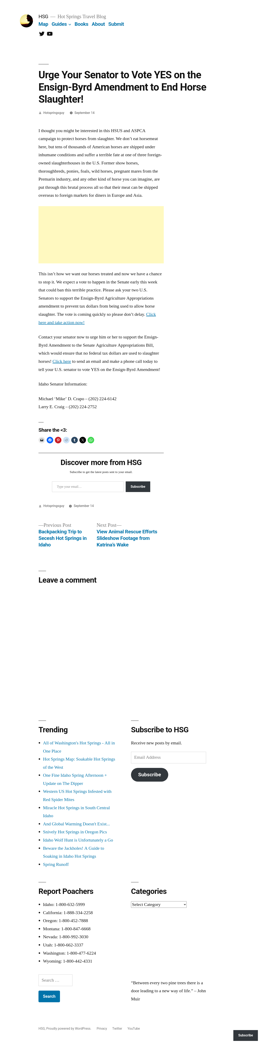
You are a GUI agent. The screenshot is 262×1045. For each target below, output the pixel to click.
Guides (59, 24)
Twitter (117, 1028)
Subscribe (138, 487)
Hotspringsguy (53, 113)
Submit (116, 24)
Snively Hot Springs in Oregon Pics (75, 832)
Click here (62, 361)
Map (43, 24)
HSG (43, 16)
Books (81, 24)
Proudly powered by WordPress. (69, 1028)
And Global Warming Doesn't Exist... (76, 824)
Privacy (102, 1028)
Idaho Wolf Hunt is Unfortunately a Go (78, 840)
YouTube (134, 1028)
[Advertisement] (101, 234)
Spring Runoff (56, 864)
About (98, 24)
